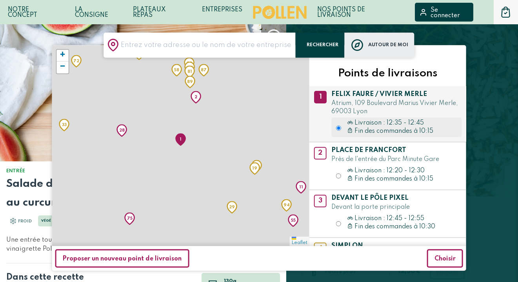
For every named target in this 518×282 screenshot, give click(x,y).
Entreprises (222, 10)
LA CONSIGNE (91, 12)
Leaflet (299, 241)
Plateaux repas (149, 12)
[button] (180, 139)
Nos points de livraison (341, 12)
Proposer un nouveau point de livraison (122, 259)
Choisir (445, 259)
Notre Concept (22, 12)
